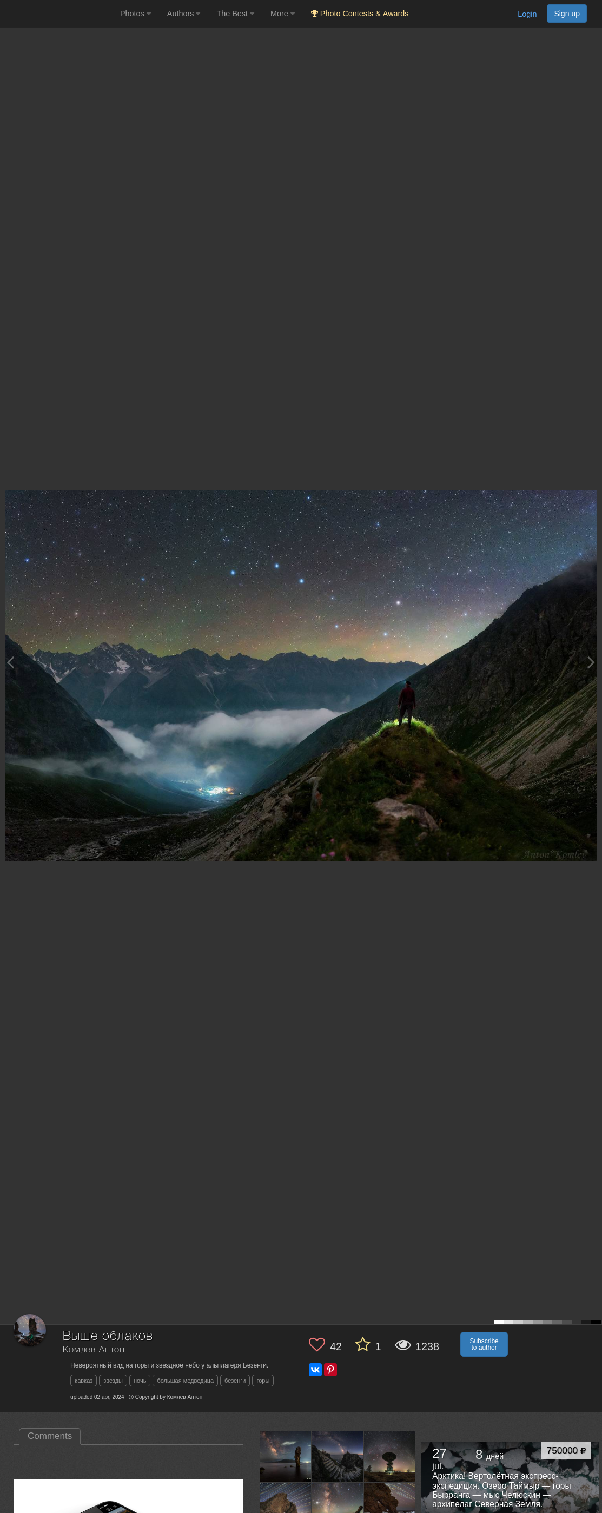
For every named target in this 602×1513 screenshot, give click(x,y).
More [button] (282, 13)
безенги (235, 1380)
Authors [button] (184, 13)
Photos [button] (135, 13)
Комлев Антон (94, 1350)
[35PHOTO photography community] (59, 13)
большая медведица (185, 1380)
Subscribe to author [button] (483, 1344)
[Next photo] (591, 662)
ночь (140, 1380)
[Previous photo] (10, 662)
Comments (50, 1436)
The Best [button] (235, 13)
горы (262, 1380)
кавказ (83, 1380)
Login (527, 14)
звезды (113, 1380)
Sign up (567, 13)
